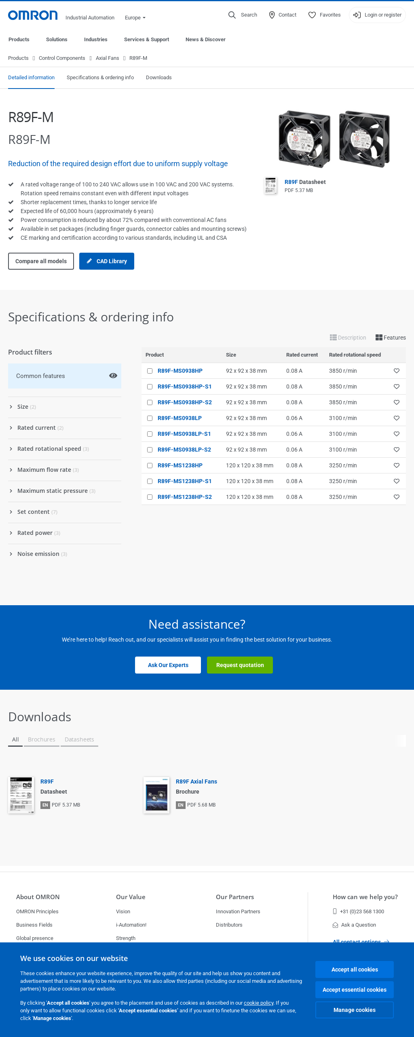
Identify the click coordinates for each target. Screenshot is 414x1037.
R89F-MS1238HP (180, 466)
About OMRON (38, 897)
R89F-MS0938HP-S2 (185, 402)
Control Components (62, 58)
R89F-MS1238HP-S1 (185, 481)
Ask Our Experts (168, 665)
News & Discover (206, 39)
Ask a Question (354, 925)
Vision (123, 911)
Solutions (57, 39)
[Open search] (242, 15)
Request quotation (240, 665)
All (15, 739)
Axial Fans (107, 58)
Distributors (229, 925)
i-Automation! (131, 925)
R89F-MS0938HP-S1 (185, 387)
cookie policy (258, 1003)
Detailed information (31, 78)
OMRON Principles (37, 911)
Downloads (159, 78)
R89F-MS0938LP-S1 (184, 434)
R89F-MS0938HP (180, 371)
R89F (305, 182)
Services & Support (146, 39)
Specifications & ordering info (100, 78)
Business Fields (34, 925)
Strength (125, 938)
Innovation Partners (238, 911)
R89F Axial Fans (196, 782)
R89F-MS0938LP (180, 418)
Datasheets (79, 739)
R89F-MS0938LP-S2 (184, 450)
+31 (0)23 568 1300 (358, 911)
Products (19, 39)
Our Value (131, 897)
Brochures (41, 739)
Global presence (34, 938)
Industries (96, 39)
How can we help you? (365, 897)
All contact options (361, 942)
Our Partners (235, 897)
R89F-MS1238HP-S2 (185, 497)
